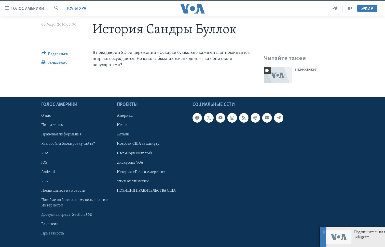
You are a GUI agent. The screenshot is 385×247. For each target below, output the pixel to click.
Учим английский (133, 181)
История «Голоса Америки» (141, 172)
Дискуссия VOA (130, 162)
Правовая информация (61, 134)
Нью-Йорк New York (134, 153)
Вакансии (50, 224)
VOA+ (45, 153)
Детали (123, 134)
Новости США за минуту (138, 144)
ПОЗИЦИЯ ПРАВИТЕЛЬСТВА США (146, 190)
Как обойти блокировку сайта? (68, 144)
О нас (46, 116)
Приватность (52, 233)
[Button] (54, 55)
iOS (44, 162)
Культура (76, 8)
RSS (44, 181)
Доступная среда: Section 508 (66, 215)
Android (48, 172)
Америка (125, 116)
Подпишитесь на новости (63, 190)
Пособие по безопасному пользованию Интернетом (74, 202)
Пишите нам (52, 125)
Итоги (122, 125)
